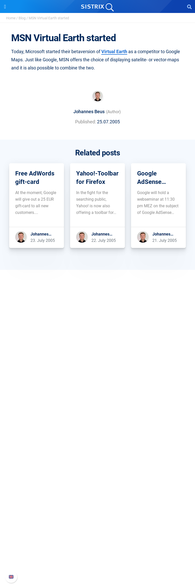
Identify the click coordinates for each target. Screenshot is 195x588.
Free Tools (97, 499)
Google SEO (97, 424)
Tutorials (97, 507)
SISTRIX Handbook (97, 533)
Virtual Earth (114, 51)
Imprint (97, 390)
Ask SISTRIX (97, 466)
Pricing (97, 416)
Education (98, 374)
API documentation (97, 549)
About (97, 358)
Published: (85, 121)
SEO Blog (97, 491)
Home (10, 18)
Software (97, 406)
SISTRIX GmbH (97, 348)
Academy (97, 482)
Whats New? (97, 541)
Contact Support (97, 557)
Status (97, 565)
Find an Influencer (97, 440)
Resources (97, 457)
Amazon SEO (97, 432)
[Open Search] (189, 6)
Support (97, 523)
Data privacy (97, 382)
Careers (97, 366)
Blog (22, 18)
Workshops (98, 474)
